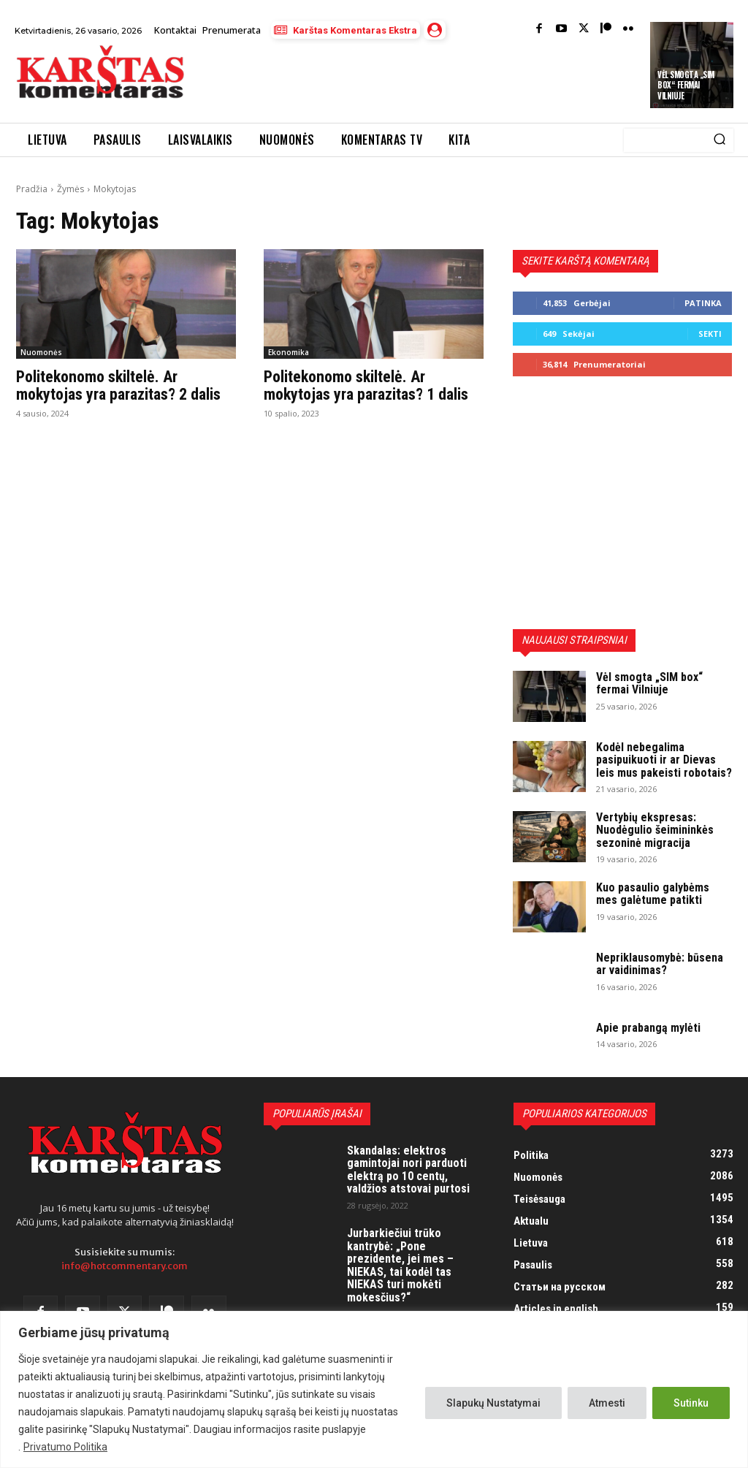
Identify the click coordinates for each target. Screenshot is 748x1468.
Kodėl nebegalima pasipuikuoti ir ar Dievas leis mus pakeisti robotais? (664, 760)
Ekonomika (288, 352)
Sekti (710, 333)
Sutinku (691, 1403)
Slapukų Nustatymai (493, 1403)
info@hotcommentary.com (124, 1266)
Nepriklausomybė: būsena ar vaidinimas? (659, 964)
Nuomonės (41, 352)
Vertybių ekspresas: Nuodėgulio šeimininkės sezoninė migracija (655, 830)
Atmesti (607, 1403)
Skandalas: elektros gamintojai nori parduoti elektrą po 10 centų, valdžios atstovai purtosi (408, 1170)
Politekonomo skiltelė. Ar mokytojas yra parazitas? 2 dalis (118, 385)
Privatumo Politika (65, 1447)
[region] (374, 1389)
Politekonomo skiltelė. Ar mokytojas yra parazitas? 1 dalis (366, 385)
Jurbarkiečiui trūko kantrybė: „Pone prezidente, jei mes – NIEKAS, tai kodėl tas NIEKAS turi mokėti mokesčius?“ (400, 1265)
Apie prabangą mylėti (648, 1028)
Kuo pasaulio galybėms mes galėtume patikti (652, 894)
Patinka (703, 302)
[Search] (719, 140)
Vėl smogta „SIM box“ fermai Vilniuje (685, 85)
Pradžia (31, 189)
